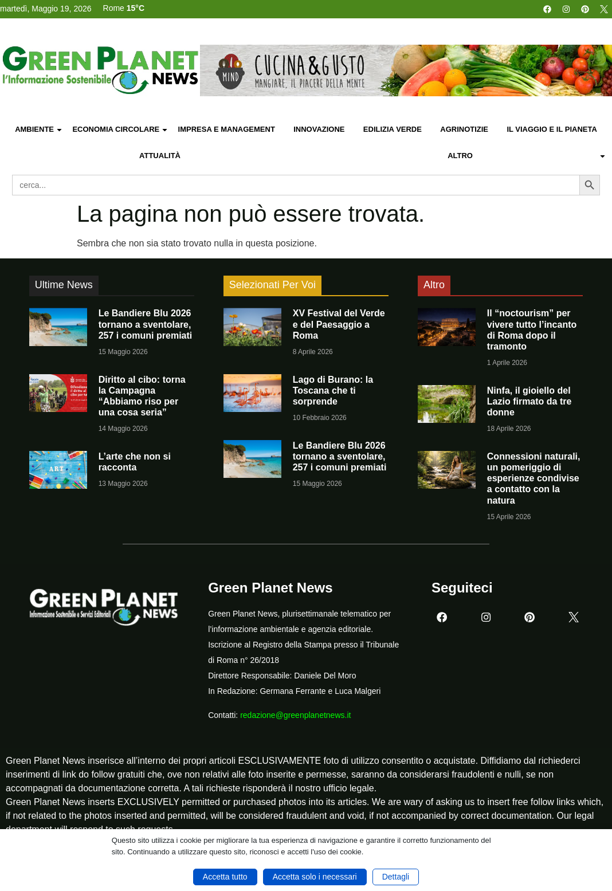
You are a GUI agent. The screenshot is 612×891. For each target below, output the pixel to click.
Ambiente (39, 129)
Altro (527, 156)
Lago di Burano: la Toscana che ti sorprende (333, 390)
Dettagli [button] (395, 876)
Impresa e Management (226, 129)
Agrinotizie (464, 129)
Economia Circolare (120, 129)
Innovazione (318, 129)
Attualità (160, 155)
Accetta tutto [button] (225, 876)
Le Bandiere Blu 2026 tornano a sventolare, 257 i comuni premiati (146, 324)
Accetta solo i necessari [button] (315, 876)
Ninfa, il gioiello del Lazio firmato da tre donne (529, 401)
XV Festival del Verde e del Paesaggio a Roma (339, 324)
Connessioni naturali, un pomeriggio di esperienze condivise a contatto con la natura (533, 478)
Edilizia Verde (392, 129)
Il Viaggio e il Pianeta (552, 129)
